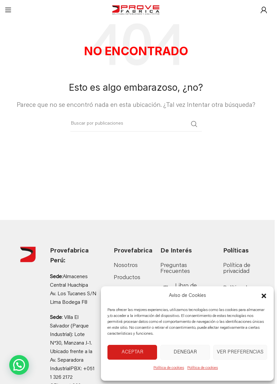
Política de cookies (168, 368)
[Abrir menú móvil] (8, 9)
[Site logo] (136, 10)
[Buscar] (136, 124)
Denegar (185, 352)
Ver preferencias (240, 352)
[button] (264, 296)
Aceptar (132, 352)
